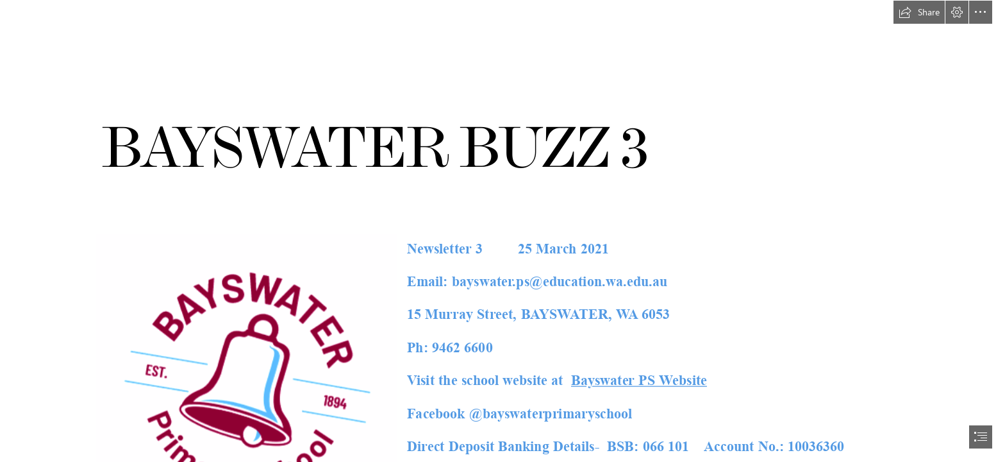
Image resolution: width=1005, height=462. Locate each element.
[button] (919, 12)
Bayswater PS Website (639, 381)
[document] (502, 231)
